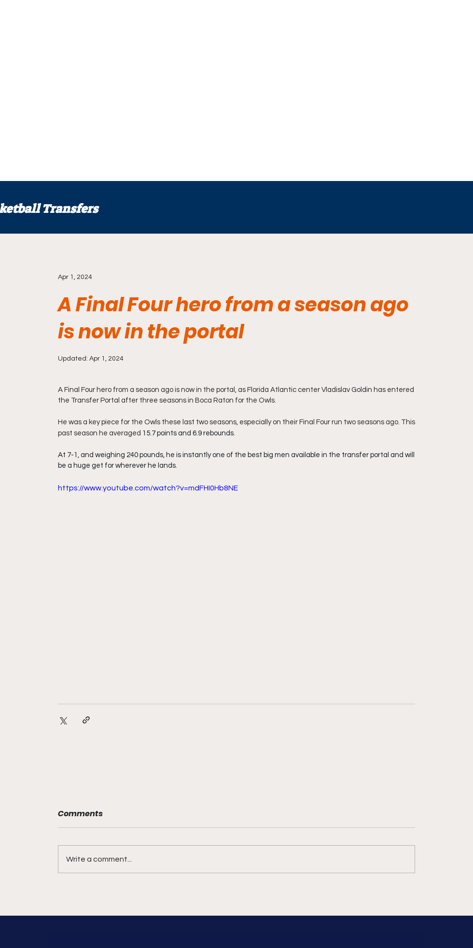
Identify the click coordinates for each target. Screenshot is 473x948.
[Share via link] (86, 720)
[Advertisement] (90, 90)
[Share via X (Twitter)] (62, 720)
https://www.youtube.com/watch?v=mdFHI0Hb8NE (148, 488)
